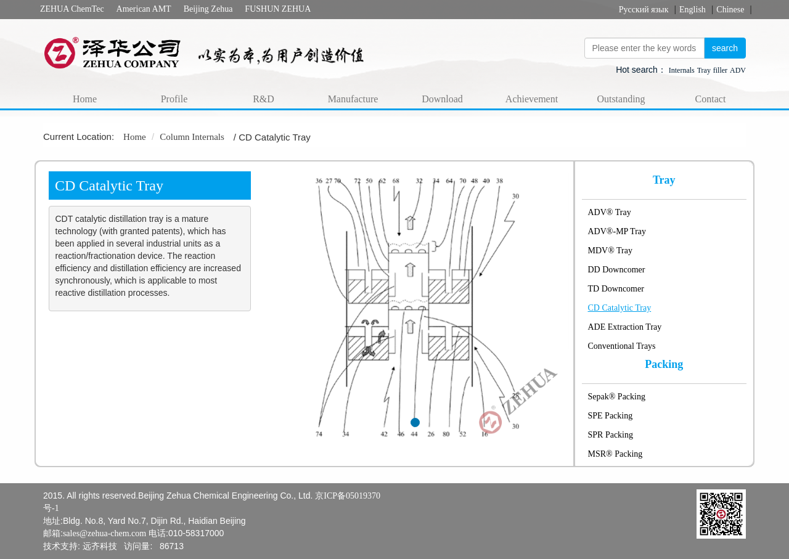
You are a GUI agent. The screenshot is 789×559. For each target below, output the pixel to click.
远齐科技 (100, 546)
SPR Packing (611, 434)
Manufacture (353, 99)
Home (85, 99)
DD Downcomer (616, 269)
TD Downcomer (616, 288)
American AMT (144, 9)
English (692, 9)
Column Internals (192, 137)
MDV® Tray (610, 250)
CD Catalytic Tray (620, 307)
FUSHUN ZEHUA (278, 9)
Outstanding (621, 99)
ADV (738, 70)
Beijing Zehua (208, 9)
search (725, 48)
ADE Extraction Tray (625, 327)
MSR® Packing (615, 454)
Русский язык (644, 9)
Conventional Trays (622, 346)
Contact (710, 99)
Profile (174, 99)
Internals (682, 70)
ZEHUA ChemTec (72, 9)
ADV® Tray (609, 212)
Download (442, 99)
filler (720, 70)
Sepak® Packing (616, 396)
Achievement (531, 99)
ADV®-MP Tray (617, 231)
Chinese (730, 9)
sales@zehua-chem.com (104, 533)
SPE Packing (610, 415)
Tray (704, 70)
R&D (263, 99)
